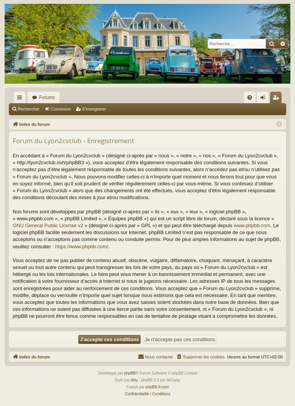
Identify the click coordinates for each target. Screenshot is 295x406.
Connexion (61, 109)
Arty (134, 380)
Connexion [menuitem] (264, 99)
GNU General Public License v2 (48, 225)
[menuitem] (249, 97)
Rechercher (29, 109)
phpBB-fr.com (157, 387)
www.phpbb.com (252, 225)
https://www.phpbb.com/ (81, 246)
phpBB (130, 373)
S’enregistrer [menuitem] (277, 99)
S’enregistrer (94, 109)
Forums (47, 97)
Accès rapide (21, 99)
